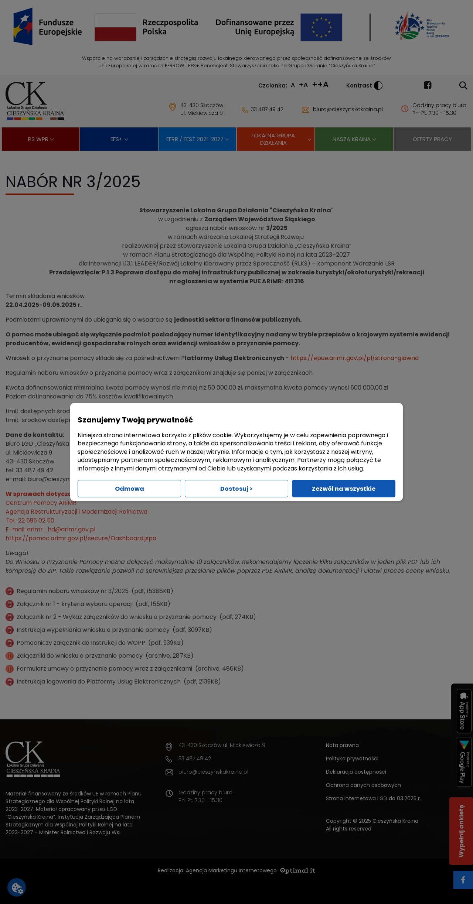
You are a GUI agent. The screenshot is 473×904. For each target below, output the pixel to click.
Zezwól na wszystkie (343, 488)
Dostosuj (236, 488)
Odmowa (129, 488)
